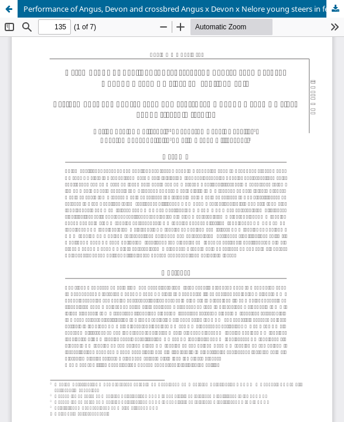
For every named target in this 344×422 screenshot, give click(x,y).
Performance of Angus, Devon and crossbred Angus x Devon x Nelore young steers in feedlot (183, 9)
